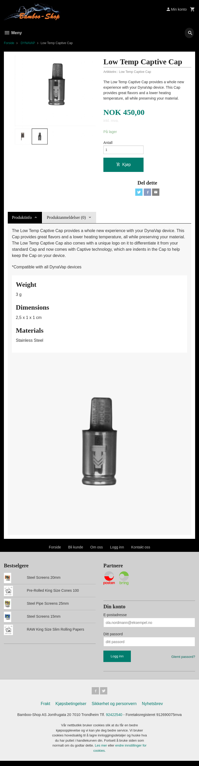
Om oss (96, 551)
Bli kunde (75, 551)
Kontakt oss (140, 551)
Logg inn (117, 551)
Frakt (45, 708)
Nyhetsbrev (152, 708)
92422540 (116, 719)
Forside (9, 43)
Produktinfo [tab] (22, 221)
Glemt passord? (183, 660)
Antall (107, 143)
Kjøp (123, 167)
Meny (13, 33)
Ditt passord (113, 638)
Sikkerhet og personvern (114, 708)
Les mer (101, 751)
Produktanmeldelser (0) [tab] (66, 221)
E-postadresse (115, 618)
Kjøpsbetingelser (70, 708)
